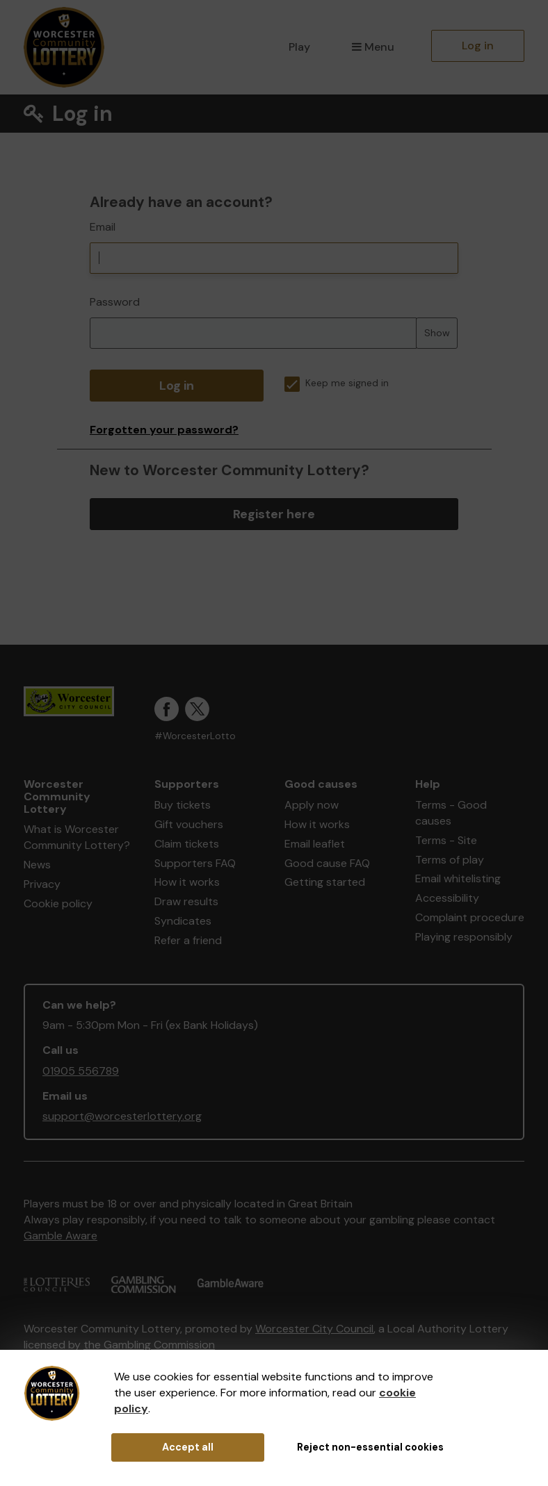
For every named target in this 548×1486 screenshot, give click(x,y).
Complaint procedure (469, 917)
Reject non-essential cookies (370, 1447)
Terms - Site (446, 840)
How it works (187, 882)
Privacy (42, 884)
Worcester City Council (314, 1328)
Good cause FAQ (327, 863)
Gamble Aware (60, 1235)
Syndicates (182, 921)
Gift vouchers (188, 824)
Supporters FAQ (195, 863)
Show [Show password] (437, 333)
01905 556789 (80, 1071)
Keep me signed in (336, 383)
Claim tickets (186, 843)
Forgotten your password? (164, 429)
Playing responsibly (464, 937)
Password (115, 302)
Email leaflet (314, 843)
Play (299, 47)
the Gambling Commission (149, 1344)
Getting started (324, 882)
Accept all (187, 1447)
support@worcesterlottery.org (122, 1116)
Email (102, 227)
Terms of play (449, 859)
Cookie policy (58, 903)
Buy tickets (182, 805)
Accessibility (447, 898)
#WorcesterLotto (195, 736)
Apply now (311, 805)
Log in (478, 45)
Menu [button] (373, 47)
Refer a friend (188, 940)
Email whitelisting (458, 878)
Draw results (186, 901)
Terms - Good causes (451, 813)
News (37, 864)
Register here (274, 514)
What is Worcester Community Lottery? (77, 837)
